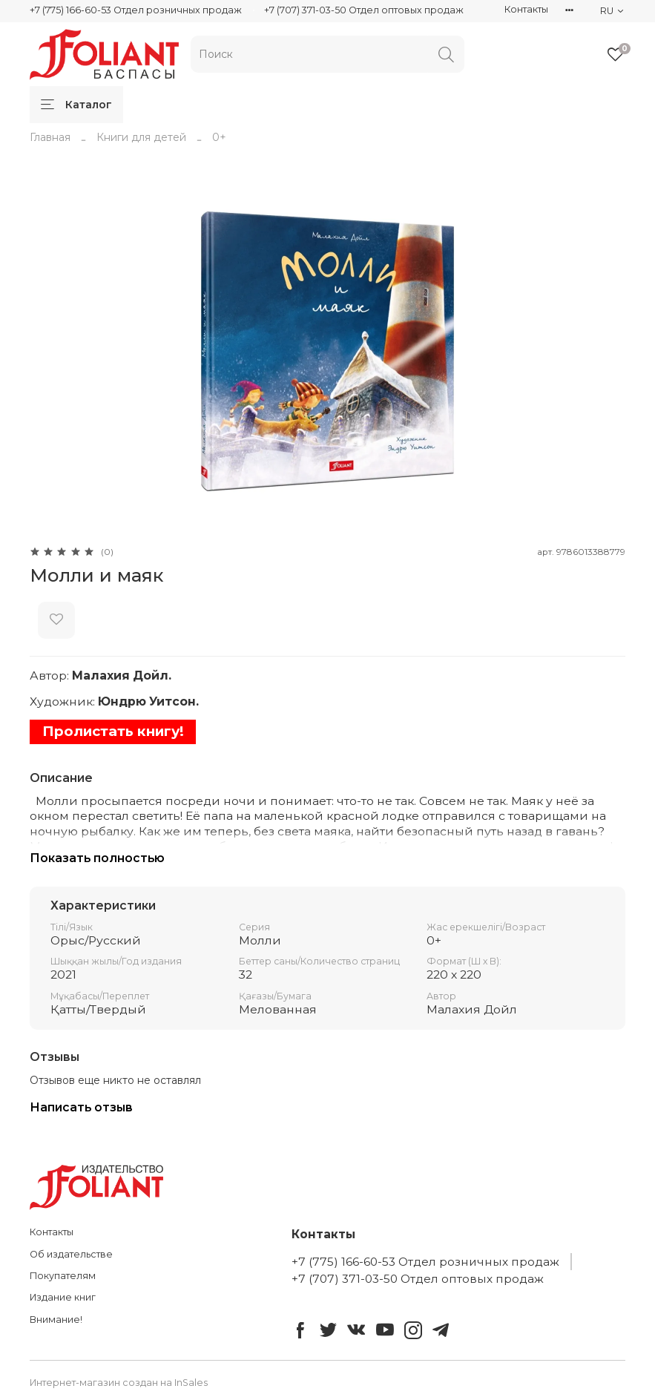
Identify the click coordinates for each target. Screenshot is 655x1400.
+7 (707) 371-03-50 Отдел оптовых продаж (364, 10)
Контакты (526, 9)
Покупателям (63, 1275)
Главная (50, 137)
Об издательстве (71, 1254)
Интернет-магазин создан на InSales (119, 1382)
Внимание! (56, 1319)
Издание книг (63, 1297)
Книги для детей (141, 137)
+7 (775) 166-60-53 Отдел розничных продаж (136, 10)
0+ (219, 137)
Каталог (76, 104)
